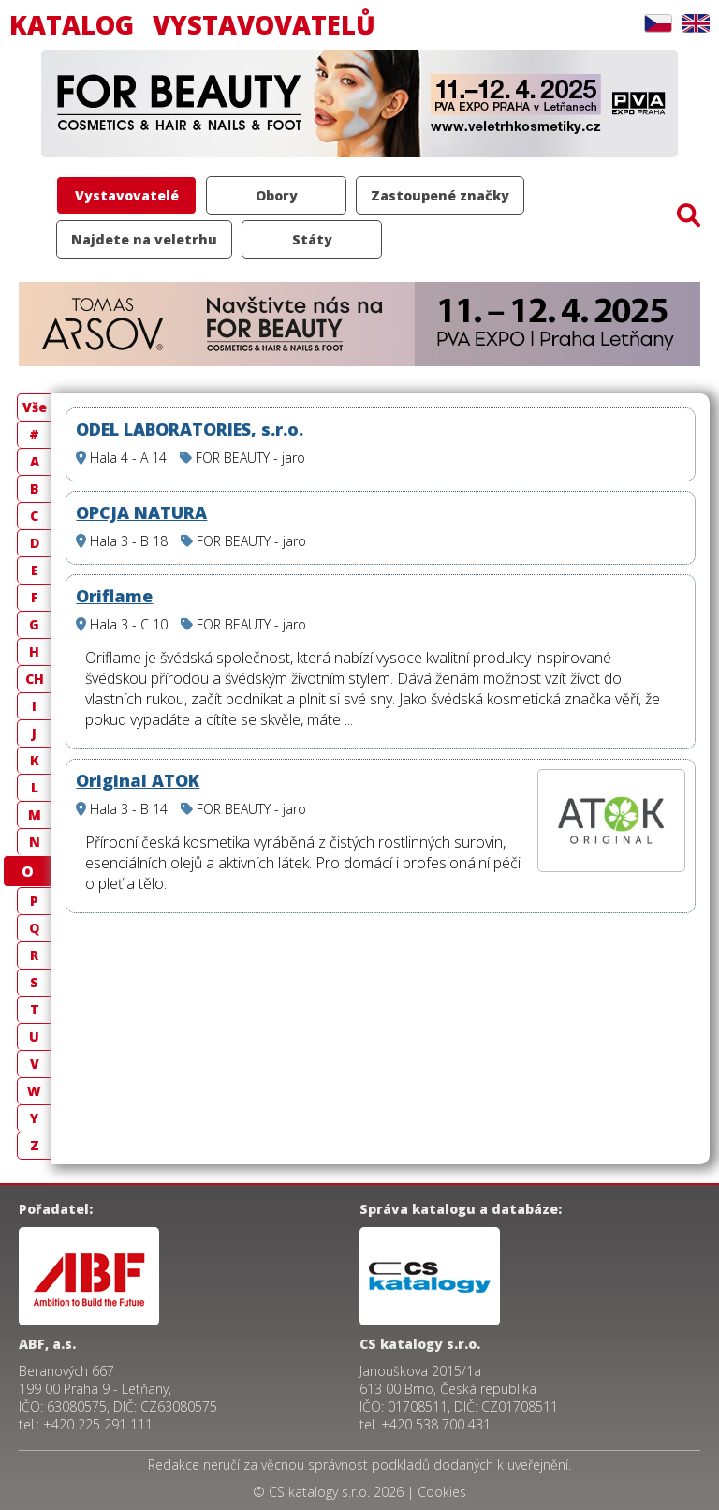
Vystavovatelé (127, 195)
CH (34, 679)
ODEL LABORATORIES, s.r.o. (189, 429)
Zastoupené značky (440, 195)
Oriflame (114, 596)
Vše (34, 407)
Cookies (442, 1492)
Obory (277, 195)
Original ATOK (137, 780)
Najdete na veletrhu (144, 239)
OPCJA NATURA (141, 512)
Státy (312, 239)
